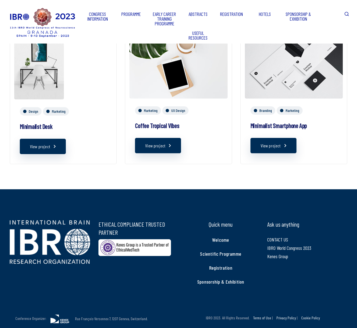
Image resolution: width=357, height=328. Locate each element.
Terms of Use (262, 317)
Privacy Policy (286, 317)
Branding (265, 110)
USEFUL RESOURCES (198, 35)
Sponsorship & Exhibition (220, 282)
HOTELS (265, 14)
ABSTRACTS (198, 14)
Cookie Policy (310, 317)
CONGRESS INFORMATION (97, 16)
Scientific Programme (220, 254)
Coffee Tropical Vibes (157, 125)
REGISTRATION (231, 14)
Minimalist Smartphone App (278, 125)
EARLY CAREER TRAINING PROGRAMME (164, 18)
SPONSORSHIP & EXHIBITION (298, 16)
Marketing (59, 111)
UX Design (178, 110)
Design (33, 111)
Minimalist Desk (36, 126)
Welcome (220, 240)
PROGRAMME (131, 14)
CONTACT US (277, 239)
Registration (220, 268)
